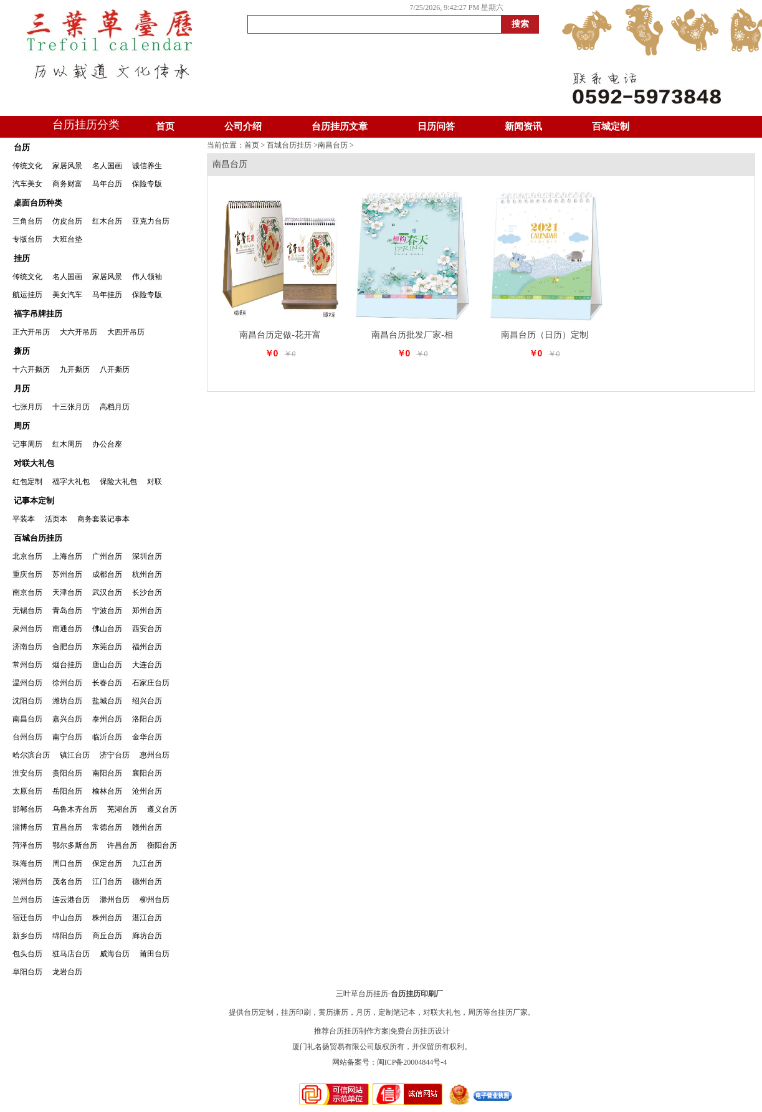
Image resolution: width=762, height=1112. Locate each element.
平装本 (23, 519)
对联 (154, 481)
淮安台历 (27, 773)
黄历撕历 (333, 1012)
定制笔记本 (397, 1012)
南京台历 (27, 592)
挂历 (22, 258)
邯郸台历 (27, 809)
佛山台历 (107, 628)
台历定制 (259, 1012)
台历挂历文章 (340, 126)
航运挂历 (27, 294)
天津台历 (67, 592)
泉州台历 (27, 628)
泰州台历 (107, 719)
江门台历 (107, 881)
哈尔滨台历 (31, 755)
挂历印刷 (296, 1012)
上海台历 (67, 556)
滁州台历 (115, 899)
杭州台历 (147, 574)
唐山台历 (107, 664)
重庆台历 (27, 574)
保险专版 (147, 183)
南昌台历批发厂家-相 (412, 335)
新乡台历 (27, 935)
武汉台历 (107, 592)
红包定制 (27, 481)
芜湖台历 (122, 809)
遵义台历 (162, 809)
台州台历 (27, 737)
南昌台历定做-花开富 (280, 335)
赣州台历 (147, 827)
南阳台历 (107, 773)
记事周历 (27, 444)
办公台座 (107, 444)
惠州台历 (154, 755)
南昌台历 (27, 719)
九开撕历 (75, 369)
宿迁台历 (27, 917)
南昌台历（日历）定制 (544, 335)
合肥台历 (67, 646)
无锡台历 (27, 610)
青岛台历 (67, 610)
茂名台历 (67, 881)
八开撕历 (115, 369)
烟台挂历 (67, 664)
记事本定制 (34, 500)
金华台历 (147, 737)
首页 (165, 126)
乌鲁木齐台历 (74, 809)
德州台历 (147, 881)
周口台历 (67, 863)
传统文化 (27, 165)
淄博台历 (27, 827)
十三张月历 (71, 406)
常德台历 (107, 827)
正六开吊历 (31, 332)
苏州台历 (67, 574)
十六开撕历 (31, 369)
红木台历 (107, 221)
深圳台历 (147, 556)
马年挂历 (107, 294)
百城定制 (610, 126)
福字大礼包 (71, 481)
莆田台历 (154, 953)
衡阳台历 (162, 845)
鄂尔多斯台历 (74, 845)
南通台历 (67, 628)
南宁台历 (67, 737)
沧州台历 (147, 791)
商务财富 (67, 183)
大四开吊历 (126, 332)
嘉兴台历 (67, 719)
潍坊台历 (67, 700)
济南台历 (27, 646)
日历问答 (436, 126)
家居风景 (67, 165)
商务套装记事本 (103, 519)
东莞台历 (107, 646)
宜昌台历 (67, 827)
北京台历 (27, 556)
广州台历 (107, 556)
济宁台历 (115, 755)
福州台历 (147, 646)
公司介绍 (243, 126)
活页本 (56, 519)
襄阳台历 (147, 773)
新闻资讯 (523, 126)
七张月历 (27, 406)
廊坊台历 (147, 935)
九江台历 (147, 863)
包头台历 (27, 953)
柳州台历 (154, 899)
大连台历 (147, 664)
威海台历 (115, 953)
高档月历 (115, 406)
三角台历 (27, 221)
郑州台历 (147, 610)
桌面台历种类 (38, 202)
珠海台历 (27, 863)
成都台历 (107, 574)
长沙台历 (147, 592)
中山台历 (67, 917)
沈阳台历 (27, 700)
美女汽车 (67, 294)
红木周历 (67, 444)
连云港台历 (71, 899)
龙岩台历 (67, 971)
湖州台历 (27, 881)
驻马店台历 (71, 953)
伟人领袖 (147, 276)
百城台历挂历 (38, 538)
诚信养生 (147, 165)
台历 (22, 147)
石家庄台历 (150, 682)
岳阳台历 (67, 791)
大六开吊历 (78, 332)
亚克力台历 (150, 221)
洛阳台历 (147, 719)
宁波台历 (107, 610)
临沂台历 (107, 737)
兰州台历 (27, 899)
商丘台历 (107, 935)
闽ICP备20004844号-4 (412, 1062)
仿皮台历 (67, 221)
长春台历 (107, 682)
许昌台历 (122, 845)
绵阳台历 (67, 935)
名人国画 (107, 165)
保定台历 (107, 863)
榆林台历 (107, 791)
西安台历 (147, 628)
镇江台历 (75, 755)
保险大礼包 (118, 481)
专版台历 (27, 239)
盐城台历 (107, 700)
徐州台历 (67, 682)
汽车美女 (27, 183)
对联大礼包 (34, 463)
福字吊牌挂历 (38, 313)
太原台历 (27, 791)
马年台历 (107, 183)
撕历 (22, 351)
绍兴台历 (147, 700)
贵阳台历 (67, 773)
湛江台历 (147, 917)
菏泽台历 (27, 845)
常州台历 (27, 664)
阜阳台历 (27, 971)
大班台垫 (67, 239)
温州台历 (27, 682)
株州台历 (107, 917)
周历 (22, 425)
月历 (22, 388)
